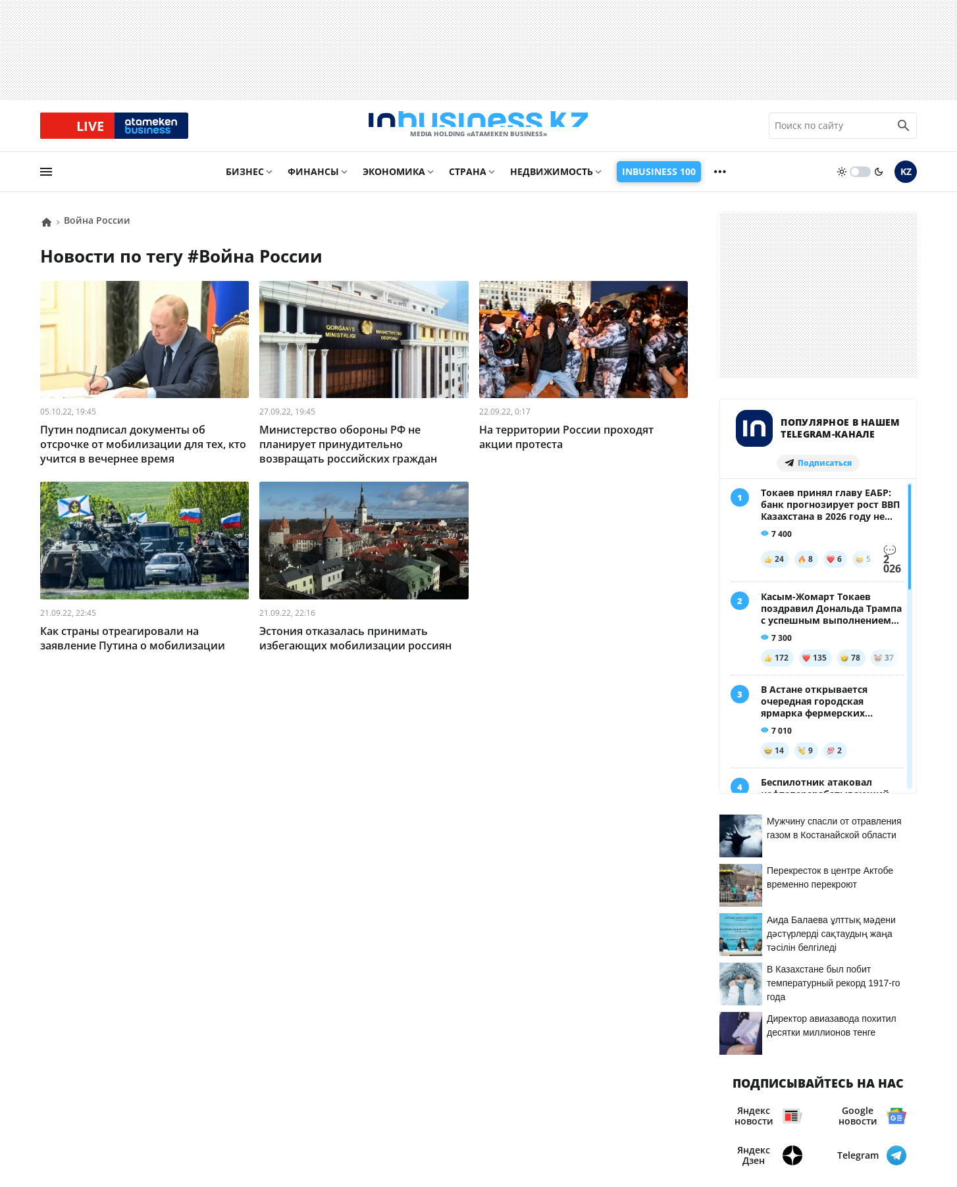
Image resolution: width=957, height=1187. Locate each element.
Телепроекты (236, 1116)
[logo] (478, 131)
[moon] (878, 182)
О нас (55, 1116)
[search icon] (904, 131)
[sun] (842, 182)
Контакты (107, 1116)
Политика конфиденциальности (467, 1154)
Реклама (168, 1116)
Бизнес (245, 182)
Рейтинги (372, 1116)
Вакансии (308, 1116)
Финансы (313, 182)
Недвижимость (551, 182)
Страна (467, 182)
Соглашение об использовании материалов (794, 1085)
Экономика (394, 182)
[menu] (46, 182)
